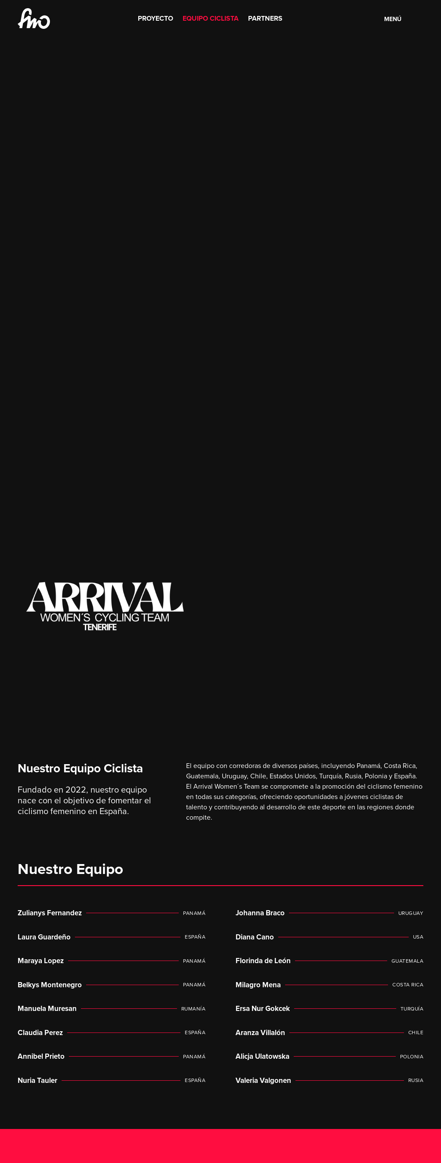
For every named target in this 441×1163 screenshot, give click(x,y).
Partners (265, 18)
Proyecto (155, 18)
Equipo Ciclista (211, 18)
